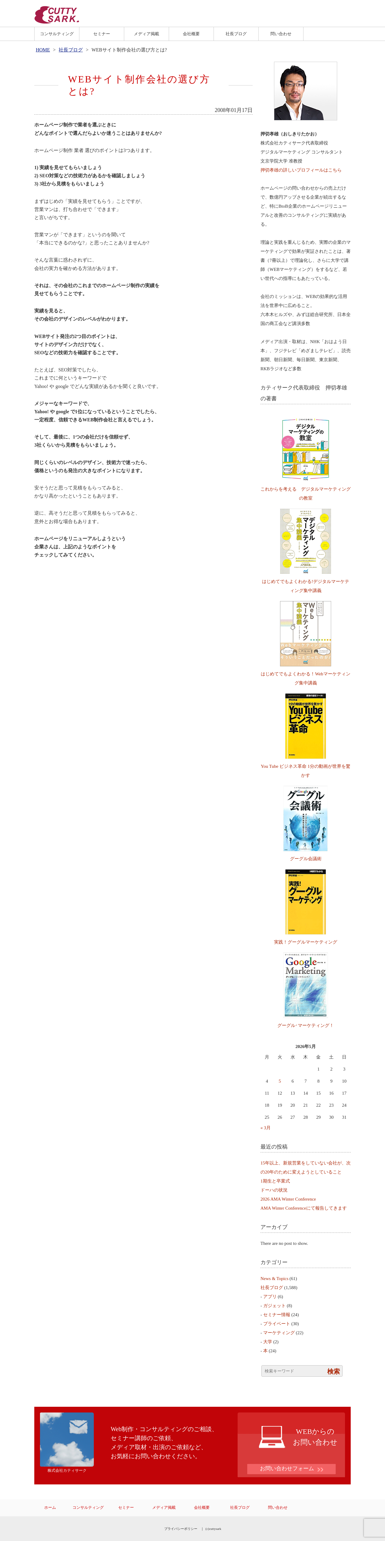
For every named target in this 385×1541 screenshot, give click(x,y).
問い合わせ (280, 33)
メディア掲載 (146, 33)
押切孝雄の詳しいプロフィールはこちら (301, 170)
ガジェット (274, 1305)
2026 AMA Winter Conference (288, 1199)
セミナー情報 (276, 1314)
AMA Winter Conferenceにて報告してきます (303, 1208)
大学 (267, 1341)
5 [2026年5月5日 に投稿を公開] (280, 1081)
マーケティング (279, 1332)
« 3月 (265, 1127)
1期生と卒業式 (275, 1181)
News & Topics (274, 1278)
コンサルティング (57, 33)
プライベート (276, 1323)
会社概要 (191, 33)
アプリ (270, 1296)
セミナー (101, 33)
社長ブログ (236, 33)
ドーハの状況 (274, 1190)
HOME (43, 49)
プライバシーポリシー (180, 1528)
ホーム (50, 1507)
